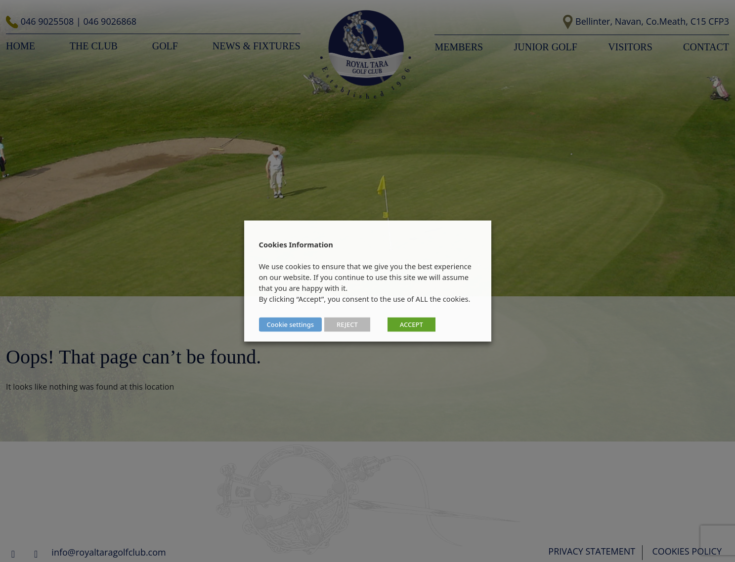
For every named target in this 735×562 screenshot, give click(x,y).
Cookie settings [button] (290, 324)
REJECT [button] (347, 324)
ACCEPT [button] (411, 324)
